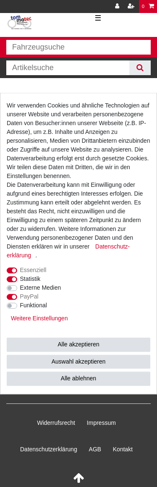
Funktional (33, 305)
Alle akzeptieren (79, 344)
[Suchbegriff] (67, 67)
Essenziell (33, 270)
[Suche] (140, 67)
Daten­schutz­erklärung (48, 449)
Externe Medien (40, 287)
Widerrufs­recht (56, 422)
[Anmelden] (118, 6)
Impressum (101, 422)
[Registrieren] (132, 6)
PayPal (29, 296)
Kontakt (123, 449)
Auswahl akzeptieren (78, 361)
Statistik (30, 278)
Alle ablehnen (78, 378)
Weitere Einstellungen (39, 318)
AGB (95, 449)
